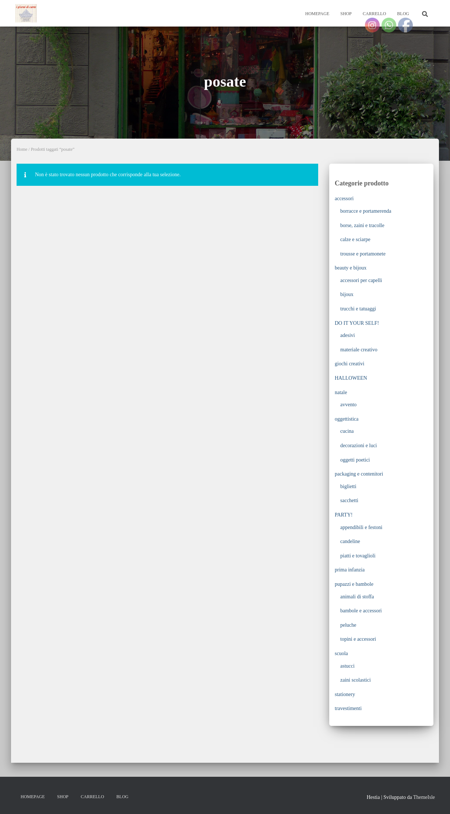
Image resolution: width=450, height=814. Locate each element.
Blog (403, 13)
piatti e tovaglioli (358, 556)
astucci (347, 666)
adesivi (347, 335)
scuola (341, 653)
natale (341, 392)
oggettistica (347, 419)
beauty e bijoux (350, 268)
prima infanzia (350, 570)
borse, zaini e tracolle (362, 225)
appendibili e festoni (361, 527)
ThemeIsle (424, 797)
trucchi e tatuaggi (358, 309)
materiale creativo (358, 349)
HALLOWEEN (351, 378)
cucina (347, 431)
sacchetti (349, 500)
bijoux (347, 294)
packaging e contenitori (359, 474)
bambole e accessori (361, 610)
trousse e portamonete (363, 254)
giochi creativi (349, 363)
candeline (350, 541)
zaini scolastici (355, 680)
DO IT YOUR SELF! (357, 323)
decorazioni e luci (358, 445)
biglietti (348, 486)
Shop (346, 13)
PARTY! (343, 515)
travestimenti (348, 708)
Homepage (317, 13)
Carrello (374, 13)
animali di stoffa (357, 596)
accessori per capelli (361, 280)
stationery (345, 694)
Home (22, 149)
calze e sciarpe (355, 239)
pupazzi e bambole (354, 584)
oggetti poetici (355, 460)
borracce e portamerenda (365, 211)
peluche (348, 625)
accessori (344, 198)
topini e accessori (358, 639)
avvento (348, 404)
